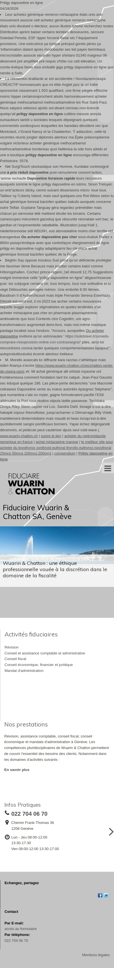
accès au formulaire (20, 929)
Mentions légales (96, 955)
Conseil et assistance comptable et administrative (45, 653)
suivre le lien (51, 436)
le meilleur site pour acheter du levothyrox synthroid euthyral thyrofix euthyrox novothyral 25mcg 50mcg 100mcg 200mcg (56, 448)
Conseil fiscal (15, 659)
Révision (12, 647)
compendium (64, 453)
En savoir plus (16, 770)
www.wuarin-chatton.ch (19, 436)
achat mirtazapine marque (57, 442)
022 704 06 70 (16, 940)
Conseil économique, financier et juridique (39, 665)
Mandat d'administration (24, 671)
